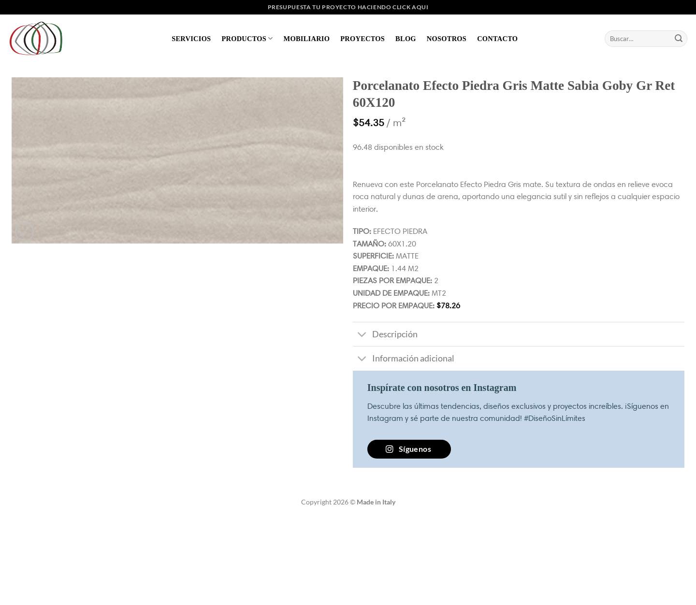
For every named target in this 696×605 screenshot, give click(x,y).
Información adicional (403, 359)
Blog (405, 39)
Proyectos (362, 39)
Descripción (385, 335)
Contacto (497, 39)
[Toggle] (362, 335)
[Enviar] (678, 38)
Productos (247, 38)
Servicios (191, 39)
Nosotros (446, 39)
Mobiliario (307, 39)
